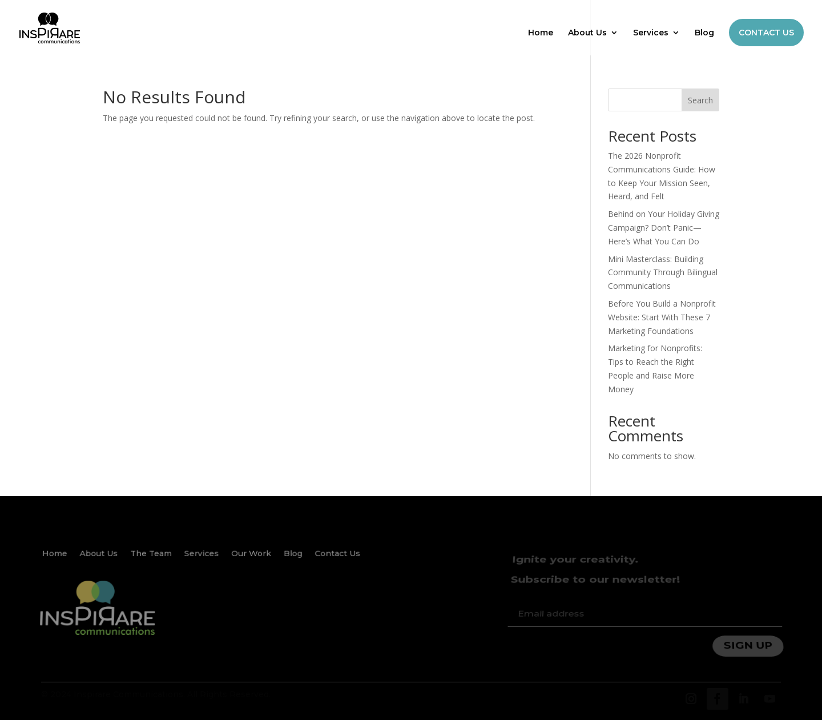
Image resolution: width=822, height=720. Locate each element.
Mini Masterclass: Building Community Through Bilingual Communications (663, 273)
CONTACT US (766, 32)
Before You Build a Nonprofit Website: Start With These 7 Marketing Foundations (662, 317)
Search (700, 100)
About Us (587, 33)
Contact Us (336, 559)
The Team (152, 559)
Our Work (251, 559)
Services (650, 33)
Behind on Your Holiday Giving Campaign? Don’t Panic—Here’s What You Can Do (663, 227)
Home (540, 33)
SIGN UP (749, 641)
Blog (704, 33)
